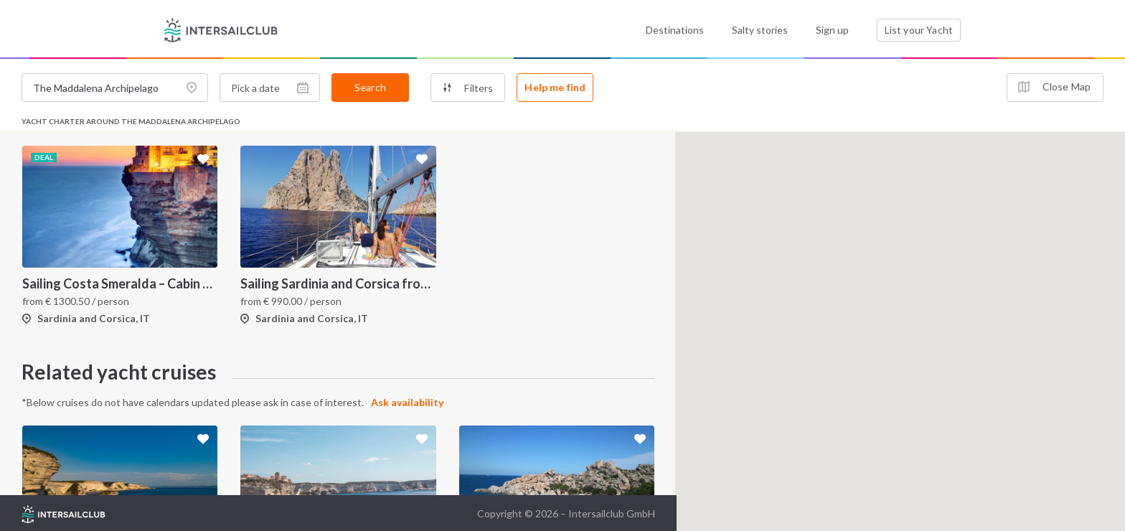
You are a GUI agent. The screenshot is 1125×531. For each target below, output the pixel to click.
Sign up (832, 30)
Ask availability (407, 402)
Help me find (554, 87)
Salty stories (760, 30)
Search (370, 87)
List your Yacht (919, 30)
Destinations (675, 30)
